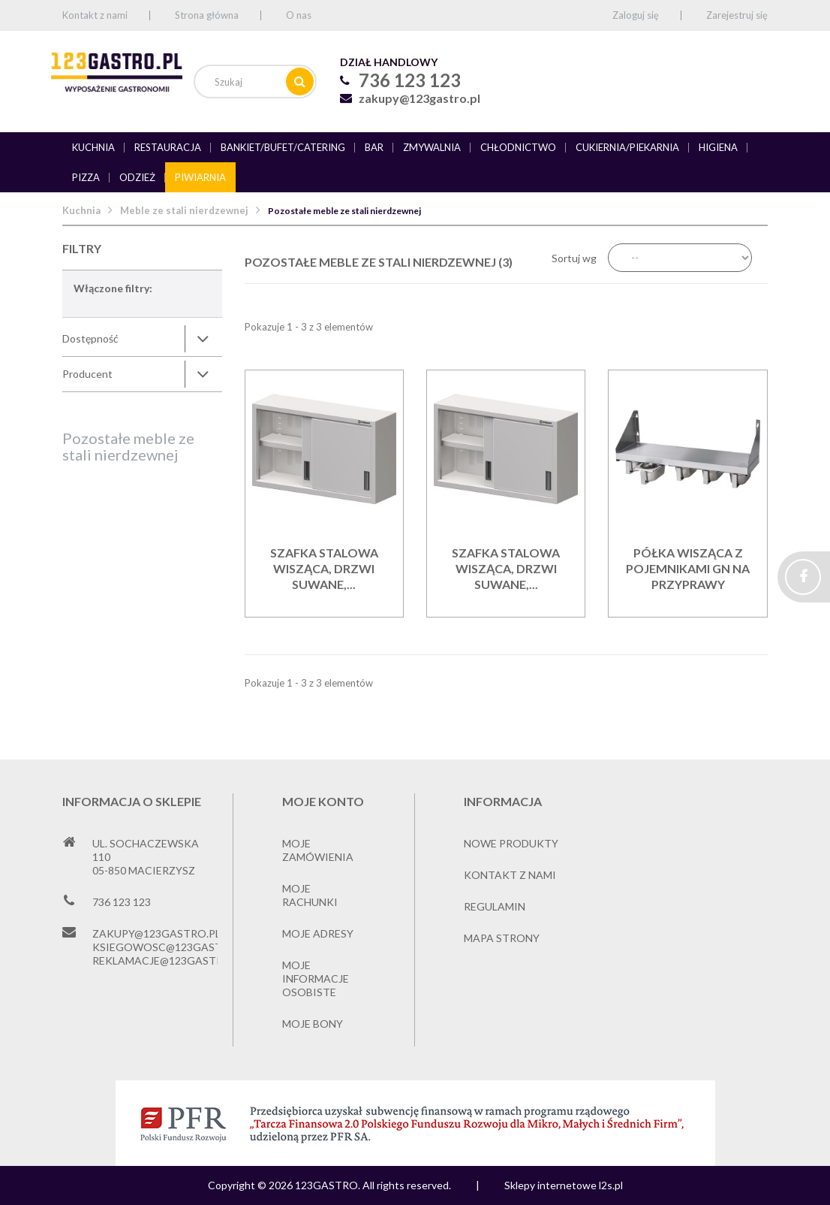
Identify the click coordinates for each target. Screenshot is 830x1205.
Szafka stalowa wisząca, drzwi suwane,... (324, 568)
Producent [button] (87, 373)
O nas (298, 15)
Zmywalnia (432, 147)
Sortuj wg (574, 258)
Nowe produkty (511, 843)
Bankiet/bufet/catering (283, 147)
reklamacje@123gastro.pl (169, 960)
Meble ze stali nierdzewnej (184, 210)
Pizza (86, 177)
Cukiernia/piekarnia (627, 147)
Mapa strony (502, 938)
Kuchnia (93, 147)
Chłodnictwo (518, 147)
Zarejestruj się (737, 15)
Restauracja (167, 147)
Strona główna (207, 15)
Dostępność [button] (90, 338)
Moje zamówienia (317, 850)
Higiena (718, 147)
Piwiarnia (200, 177)
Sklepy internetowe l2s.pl (563, 1185)
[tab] (142, 339)
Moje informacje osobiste (315, 978)
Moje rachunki (310, 895)
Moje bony (312, 1023)
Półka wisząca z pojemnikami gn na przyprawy (688, 568)
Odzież (137, 177)
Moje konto (323, 801)
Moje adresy (317, 933)
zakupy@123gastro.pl (419, 98)
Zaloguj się (635, 15)
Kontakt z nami (95, 15)
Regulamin (494, 906)
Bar (374, 147)
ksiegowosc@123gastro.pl (172, 947)
